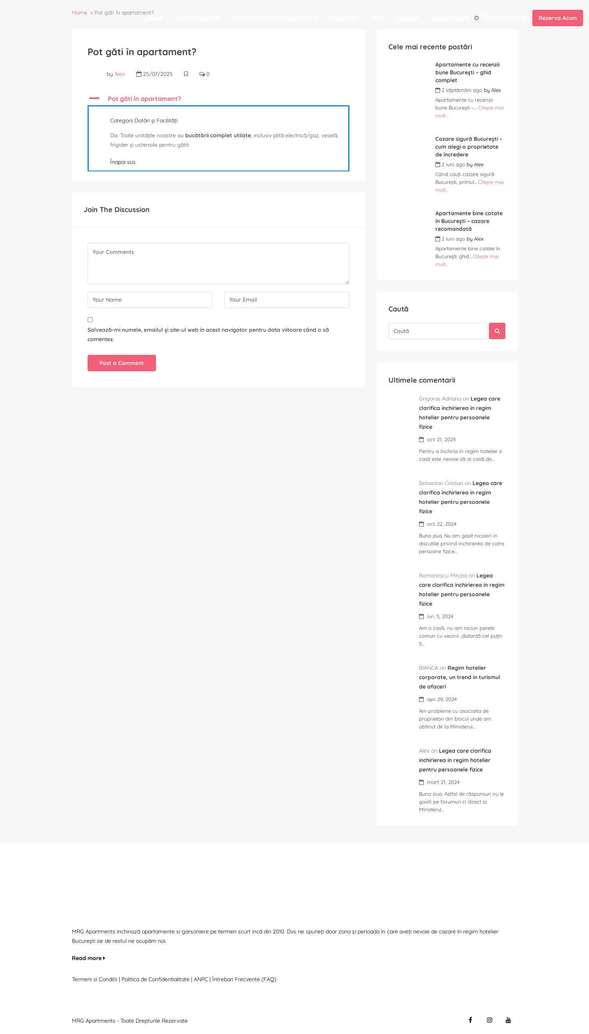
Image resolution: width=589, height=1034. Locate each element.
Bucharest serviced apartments (275, 17)
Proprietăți (345, 17)
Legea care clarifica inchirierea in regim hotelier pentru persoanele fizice (456, 760)
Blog (378, 17)
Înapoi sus (123, 161)
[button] (218, 98)
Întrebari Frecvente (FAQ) (244, 979)
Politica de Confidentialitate (156, 979)
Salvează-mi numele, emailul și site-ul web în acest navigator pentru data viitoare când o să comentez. (208, 334)
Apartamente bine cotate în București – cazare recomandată (469, 221)
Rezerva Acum (558, 18)
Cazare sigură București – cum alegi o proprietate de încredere (468, 146)
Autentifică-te (451, 17)
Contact (408, 17)
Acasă (155, 17)
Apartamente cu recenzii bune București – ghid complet (467, 72)
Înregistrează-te (505, 17)
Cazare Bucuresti (198, 17)
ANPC (201, 979)
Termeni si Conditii (94, 979)
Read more (88, 958)
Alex (120, 73)
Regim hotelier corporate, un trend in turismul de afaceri (460, 677)
